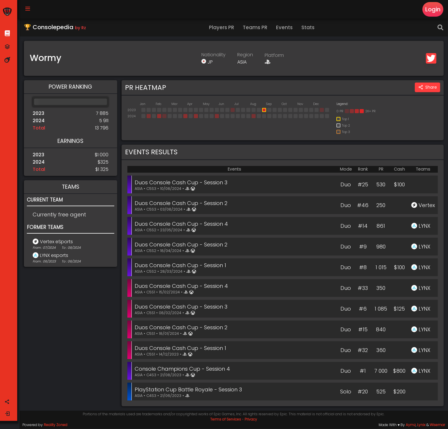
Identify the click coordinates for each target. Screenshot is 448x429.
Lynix (421, 425)
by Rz (80, 28)
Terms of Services (225, 419)
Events (284, 27)
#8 (363, 267)
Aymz (411, 425)
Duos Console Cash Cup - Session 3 (181, 182)
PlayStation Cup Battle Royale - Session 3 (189, 389)
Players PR (221, 27)
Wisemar (437, 425)
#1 (363, 371)
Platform (274, 55)
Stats (308, 27)
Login (433, 9)
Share (427, 88)
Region (245, 55)
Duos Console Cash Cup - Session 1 (181, 265)
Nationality (214, 55)
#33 (363, 288)
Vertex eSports (56, 242)
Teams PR (255, 27)
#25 (363, 184)
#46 (362, 205)
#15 (363, 329)
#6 (363, 309)
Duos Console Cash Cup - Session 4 (182, 224)
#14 (363, 226)
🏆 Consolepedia (55, 27)
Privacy (251, 419)
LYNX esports (54, 255)
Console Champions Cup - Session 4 (183, 369)
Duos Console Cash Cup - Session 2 (181, 203)
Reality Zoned (56, 425)
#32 (363, 350)
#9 (363, 247)
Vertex (427, 205)
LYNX (425, 226)
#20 (363, 391)
